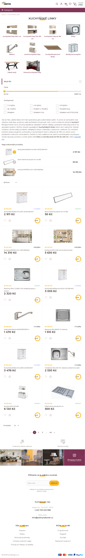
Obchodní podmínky (22, 538)
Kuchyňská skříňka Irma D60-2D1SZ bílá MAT (33, 149)
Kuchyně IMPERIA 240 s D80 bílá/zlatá (30, 169)
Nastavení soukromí (63, 541)
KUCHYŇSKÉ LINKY (14, 14)
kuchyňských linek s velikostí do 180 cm (49, 132)
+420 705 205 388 (42, 510)
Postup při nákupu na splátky (22, 545)
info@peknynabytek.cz (42, 518)
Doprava (22, 530)
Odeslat (54, 483)
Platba (22, 534)
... (46, 432)
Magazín (63, 534)
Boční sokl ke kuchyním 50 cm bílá (29, 159)
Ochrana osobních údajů (22, 541)
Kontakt (63, 538)
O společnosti (63, 530)
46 (50, 432)
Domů (4, 14)
